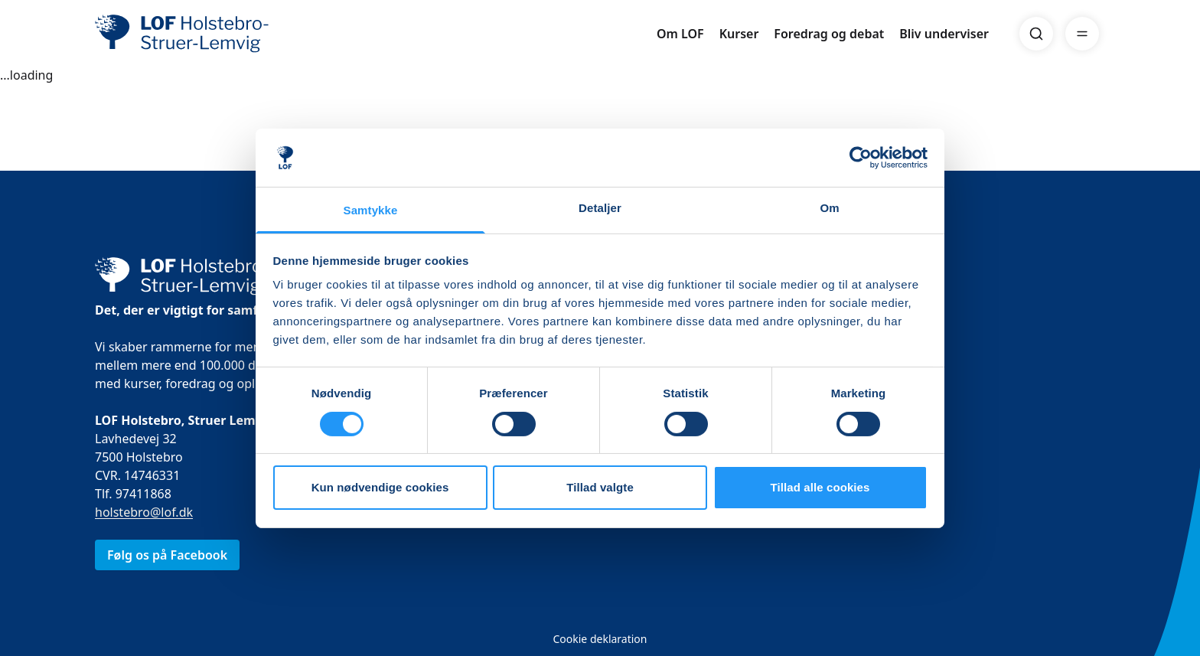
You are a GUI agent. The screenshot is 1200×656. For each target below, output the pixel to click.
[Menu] (1082, 34)
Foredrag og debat (829, 33)
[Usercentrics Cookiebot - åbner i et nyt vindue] (861, 157)
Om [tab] (829, 207)
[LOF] (206, 34)
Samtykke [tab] (371, 210)
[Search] (1036, 34)
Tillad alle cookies (819, 487)
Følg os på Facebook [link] (167, 555)
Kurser (739, 33)
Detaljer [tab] (600, 207)
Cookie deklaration (600, 639)
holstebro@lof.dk (144, 512)
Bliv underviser (944, 33)
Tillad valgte (600, 487)
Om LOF (680, 33)
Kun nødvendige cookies (380, 487)
